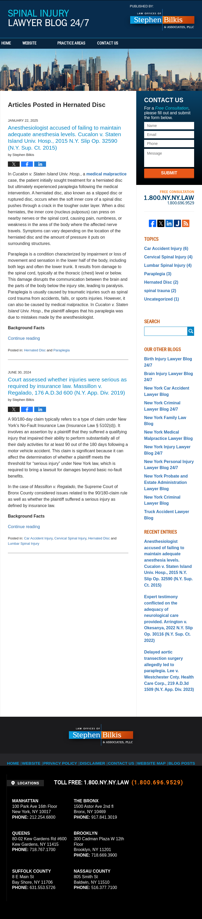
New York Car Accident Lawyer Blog (164, 383)
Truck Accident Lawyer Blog (168, 486)
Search (191, 326)
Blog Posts (180, 683)
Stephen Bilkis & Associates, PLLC (65, 900)
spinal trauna (158, 287)
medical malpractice (106, 174)
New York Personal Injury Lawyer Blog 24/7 (166, 444)
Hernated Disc (35, 350)
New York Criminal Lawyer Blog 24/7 (167, 396)
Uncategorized (159, 294)
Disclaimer (95, 683)
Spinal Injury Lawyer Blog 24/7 (48, 18)
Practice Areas (90, 43)
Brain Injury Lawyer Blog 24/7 (166, 370)
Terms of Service (139, 870)
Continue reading (24, 338)
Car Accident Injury (38, 538)
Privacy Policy (65, 683)
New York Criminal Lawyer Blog (167, 476)
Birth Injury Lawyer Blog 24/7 (165, 356)
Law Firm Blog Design (170, 900)
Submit (169, 173)
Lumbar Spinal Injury (23, 543)
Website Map (151, 683)
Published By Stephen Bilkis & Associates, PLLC (162, 18)
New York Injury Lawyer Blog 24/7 (164, 430)
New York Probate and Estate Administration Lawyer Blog (163, 460)
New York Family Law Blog (167, 407)
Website (48, 43)
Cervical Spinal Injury (70, 538)
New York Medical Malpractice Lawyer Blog (165, 417)
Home (15, 43)
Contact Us (135, 43)
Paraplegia (61, 350)
